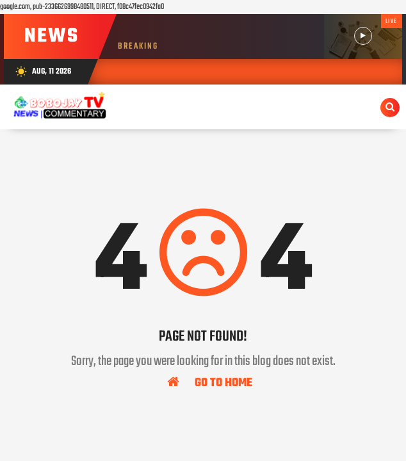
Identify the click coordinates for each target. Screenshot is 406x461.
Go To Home (209, 382)
